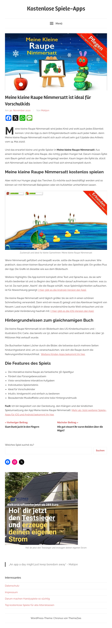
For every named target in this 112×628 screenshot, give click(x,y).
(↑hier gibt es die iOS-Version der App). (72, 311)
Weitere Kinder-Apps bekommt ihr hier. (63, 354)
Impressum (11, 592)
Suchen (100, 450)
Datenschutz (12, 585)
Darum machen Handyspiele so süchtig (27, 598)
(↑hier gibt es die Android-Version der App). (62, 289)
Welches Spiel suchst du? (19, 444)
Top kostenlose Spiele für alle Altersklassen (29, 605)
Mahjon (45, 110)
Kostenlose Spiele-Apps (56, 8)
